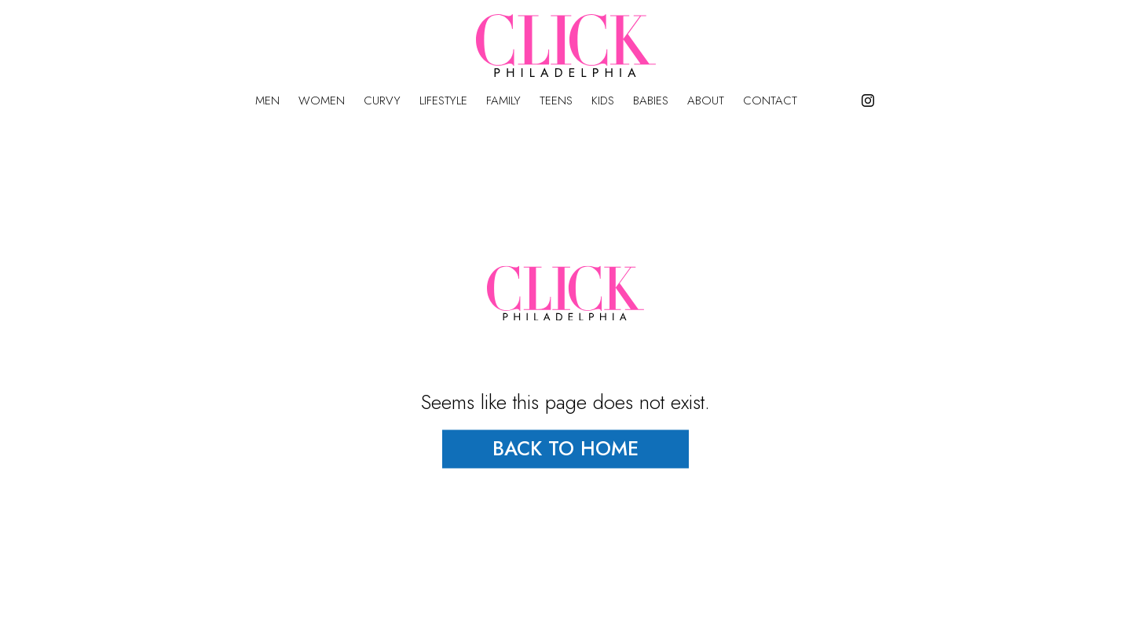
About (705, 100)
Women (321, 100)
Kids (602, 100)
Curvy (382, 100)
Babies (650, 100)
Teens (556, 100)
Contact (770, 100)
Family (503, 100)
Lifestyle (443, 100)
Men (267, 100)
